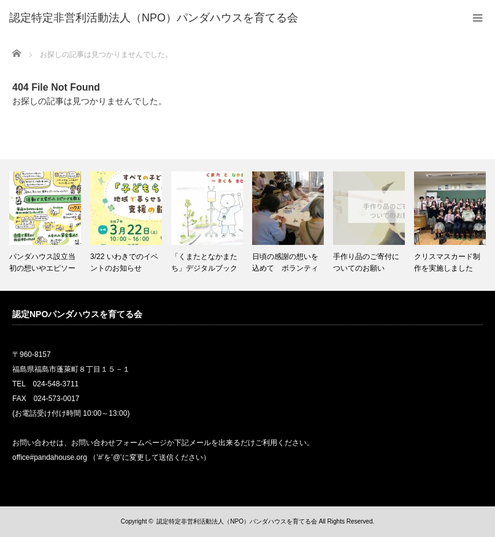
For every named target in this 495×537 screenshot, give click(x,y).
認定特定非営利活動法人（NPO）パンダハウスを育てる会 (236, 521)
